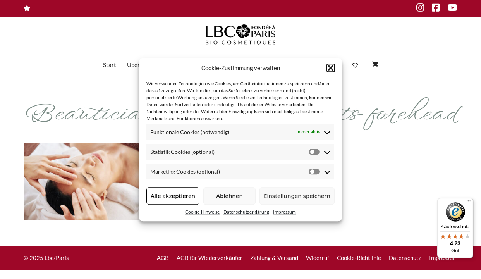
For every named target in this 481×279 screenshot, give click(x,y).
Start (109, 64)
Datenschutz (405, 257)
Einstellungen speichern (297, 196)
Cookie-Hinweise (202, 212)
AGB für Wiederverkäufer (209, 257)
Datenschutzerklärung (246, 212)
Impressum (284, 212)
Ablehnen (229, 196)
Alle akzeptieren (173, 196)
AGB (163, 257)
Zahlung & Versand (274, 257)
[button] (331, 68)
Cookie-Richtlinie (359, 257)
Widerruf (317, 257)
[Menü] (468, 202)
